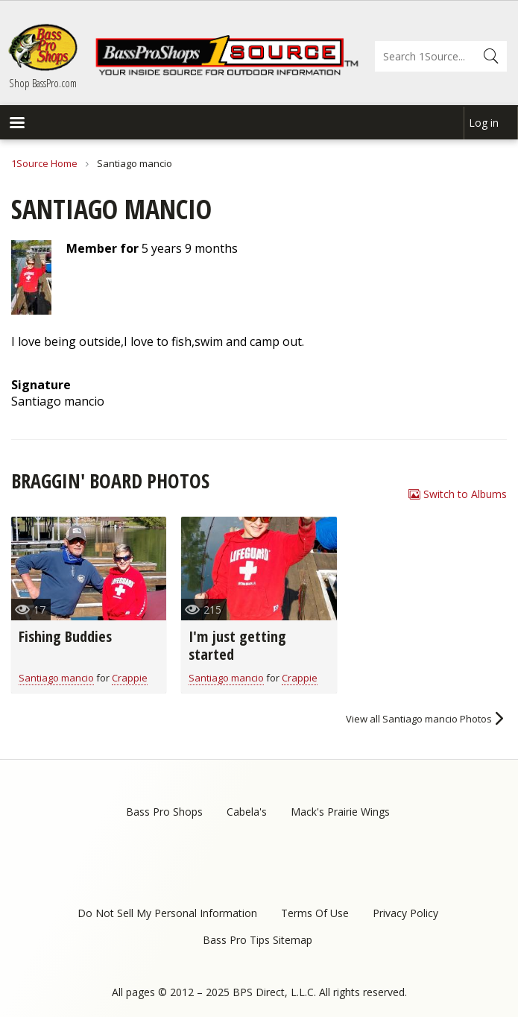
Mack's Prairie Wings (340, 812)
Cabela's (247, 812)
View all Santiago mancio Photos (419, 718)
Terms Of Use (315, 913)
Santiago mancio (56, 677)
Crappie (130, 677)
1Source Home (44, 163)
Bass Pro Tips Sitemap (257, 940)
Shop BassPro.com (43, 82)
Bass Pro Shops (164, 812)
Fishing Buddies (65, 636)
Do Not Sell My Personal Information (167, 913)
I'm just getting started (237, 645)
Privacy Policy (405, 913)
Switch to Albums (465, 494)
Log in (484, 123)
